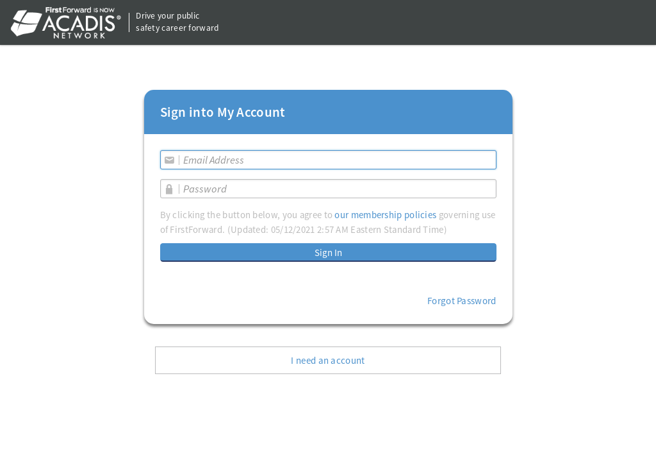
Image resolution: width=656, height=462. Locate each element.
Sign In (328, 252)
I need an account (328, 360)
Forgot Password (461, 301)
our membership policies (385, 215)
